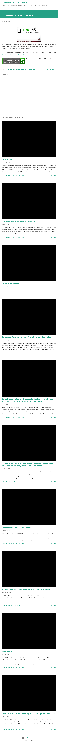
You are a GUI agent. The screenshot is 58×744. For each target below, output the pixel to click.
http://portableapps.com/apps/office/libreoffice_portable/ (38, 60)
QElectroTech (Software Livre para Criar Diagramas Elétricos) (29, 713)
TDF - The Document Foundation (22, 69)
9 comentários (15, 353)
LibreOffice (9, 69)
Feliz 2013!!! (7, 159)
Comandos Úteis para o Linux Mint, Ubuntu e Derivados (26, 337)
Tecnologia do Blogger (29, 738)
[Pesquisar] (52, 3)
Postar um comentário (17, 175)
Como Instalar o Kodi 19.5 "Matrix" (17, 527)
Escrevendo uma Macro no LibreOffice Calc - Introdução (26, 589)
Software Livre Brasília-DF (15, 2)
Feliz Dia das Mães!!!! (11, 283)
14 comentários (15, 605)
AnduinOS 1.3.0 (8, 651)
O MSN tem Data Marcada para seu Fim (19, 221)
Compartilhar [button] (50, 69)
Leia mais (53, 175)
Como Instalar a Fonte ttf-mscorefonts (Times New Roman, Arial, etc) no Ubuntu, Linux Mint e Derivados (28, 400)
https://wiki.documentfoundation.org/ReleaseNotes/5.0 (13, 54)
